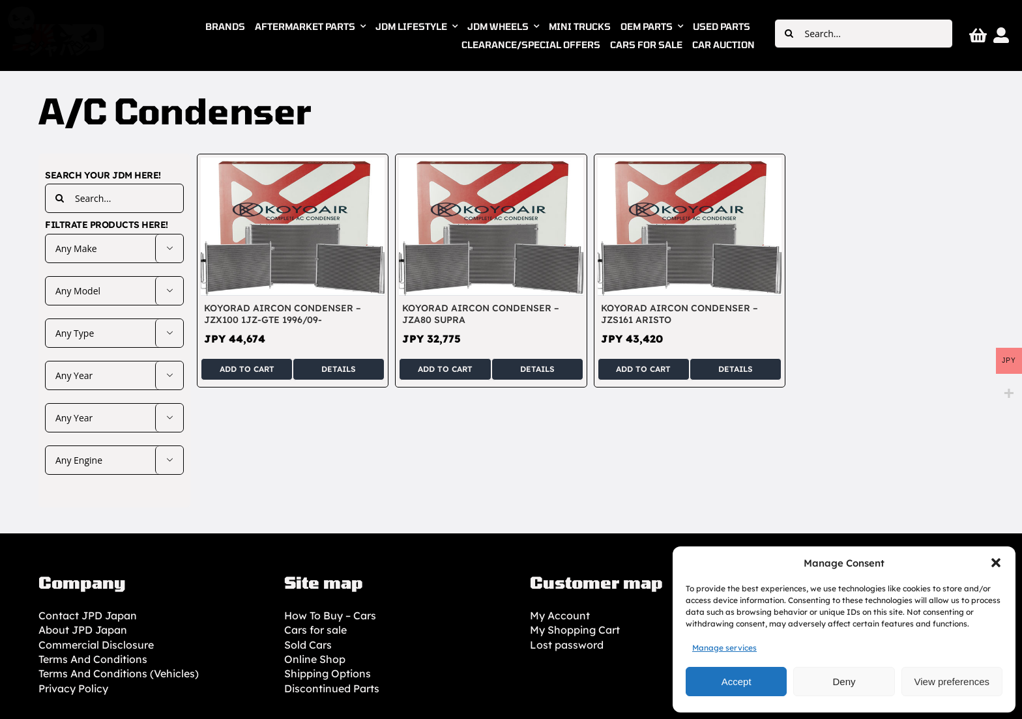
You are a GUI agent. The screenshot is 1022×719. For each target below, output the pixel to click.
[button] (995, 562)
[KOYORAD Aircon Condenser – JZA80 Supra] (491, 164)
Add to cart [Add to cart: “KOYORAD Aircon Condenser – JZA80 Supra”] (445, 369)
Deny (843, 681)
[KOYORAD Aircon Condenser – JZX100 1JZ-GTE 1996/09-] (293, 164)
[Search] (789, 33)
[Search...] (863, 33)
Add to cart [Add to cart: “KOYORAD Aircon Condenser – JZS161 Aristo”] (643, 369)
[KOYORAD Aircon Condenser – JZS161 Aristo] (689, 164)
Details (338, 369)
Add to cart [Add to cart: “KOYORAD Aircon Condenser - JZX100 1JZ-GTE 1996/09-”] (247, 369)
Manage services (724, 648)
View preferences (952, 681)
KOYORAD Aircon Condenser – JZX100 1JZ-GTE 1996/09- (282, 314)
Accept (737, 681)
